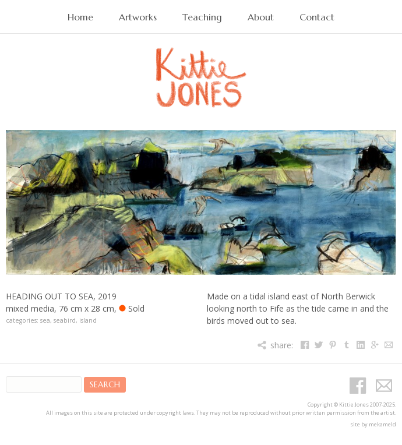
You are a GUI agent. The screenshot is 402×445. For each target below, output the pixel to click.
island (88, 320)
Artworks (138, 17)
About (261, 17)
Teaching (202, 17)
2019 (107, 296)
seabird (65, 320)
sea (45, 320)
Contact (316, 17)
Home (80, 17)
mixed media (30, 308)
